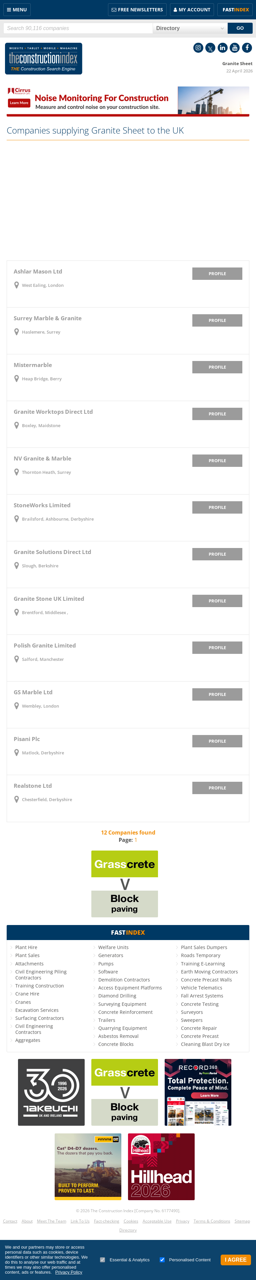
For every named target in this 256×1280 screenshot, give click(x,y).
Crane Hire (27, 993)
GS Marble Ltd (33, 692)
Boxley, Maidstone (41, 425)
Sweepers (192, 1020)
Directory (128, 1230)
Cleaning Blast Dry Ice (205, 1044)
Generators (110, 955)
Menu (20, 9)
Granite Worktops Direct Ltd (53, 411)
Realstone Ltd (33, 785)
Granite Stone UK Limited (49, 598)
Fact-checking (106, 1221)
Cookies (131, 1221)
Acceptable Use (157, 1221)
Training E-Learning (203, 963)
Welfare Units (113, 947)
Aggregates (27, 1040)
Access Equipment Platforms (130, 987)
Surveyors (192, 1012)
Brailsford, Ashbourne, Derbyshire (58, 519)
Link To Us (80, 1221)
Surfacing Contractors (39, 1018)
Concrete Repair (199, 1028)
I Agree (236, 1260)
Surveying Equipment (122, 1004)
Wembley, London (40, 706)
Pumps (106, 963)
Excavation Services (37, 1010)
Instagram (198, 48)
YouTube (235, 48)
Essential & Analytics (125, 1259)
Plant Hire (26, 947)
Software (108, 971)
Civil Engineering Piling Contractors (41, 974)
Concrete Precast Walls (206, 979)
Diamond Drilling (117, 995)
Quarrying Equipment (122, 1028)
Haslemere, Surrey (41, 332)
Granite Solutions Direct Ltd (52, 552)
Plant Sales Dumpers (204, 947)
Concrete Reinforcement (125, 1012)
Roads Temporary (200, 955)
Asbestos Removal (118, 1036)
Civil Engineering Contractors (34, 1029)
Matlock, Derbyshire (43, 753)
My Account (194, 9)
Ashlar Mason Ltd (38, 271)
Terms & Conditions (212, 1221)
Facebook (247, 48)
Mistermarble (33, 365)
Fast (236, 9)
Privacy (182, 1221)
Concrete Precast (200, 1036)
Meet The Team (51, 1221)
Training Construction (39, 985)
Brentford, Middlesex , (45, 612)
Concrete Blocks (116, 1044)
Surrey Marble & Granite (48, 318)
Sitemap (242, 1221)
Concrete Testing (200, 1004)
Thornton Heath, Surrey (46, 472)
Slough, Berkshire (40, 566)
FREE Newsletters (140, 9)
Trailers (106, 1020)
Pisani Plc (27, 739)
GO (240, 28)
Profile (217, 273)
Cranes (23, 1002)
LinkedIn (223, 48)
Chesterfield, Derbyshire (47, 799)
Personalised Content (185, 1259)
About (27, 1221)
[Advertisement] (128, 200)
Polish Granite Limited (45, 645)
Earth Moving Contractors (209, 971)
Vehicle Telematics (201, 987)
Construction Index (43, 59)
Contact (10, 1221)
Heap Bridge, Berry (42, 379)
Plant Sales (27, 955)
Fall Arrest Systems (202, 995)
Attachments (29, 963)
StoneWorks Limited (42, 505)
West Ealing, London (43, 285)
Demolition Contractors (124, 979)
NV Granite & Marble (42, 458)
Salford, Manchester (43, 659)
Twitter (210, 48)
